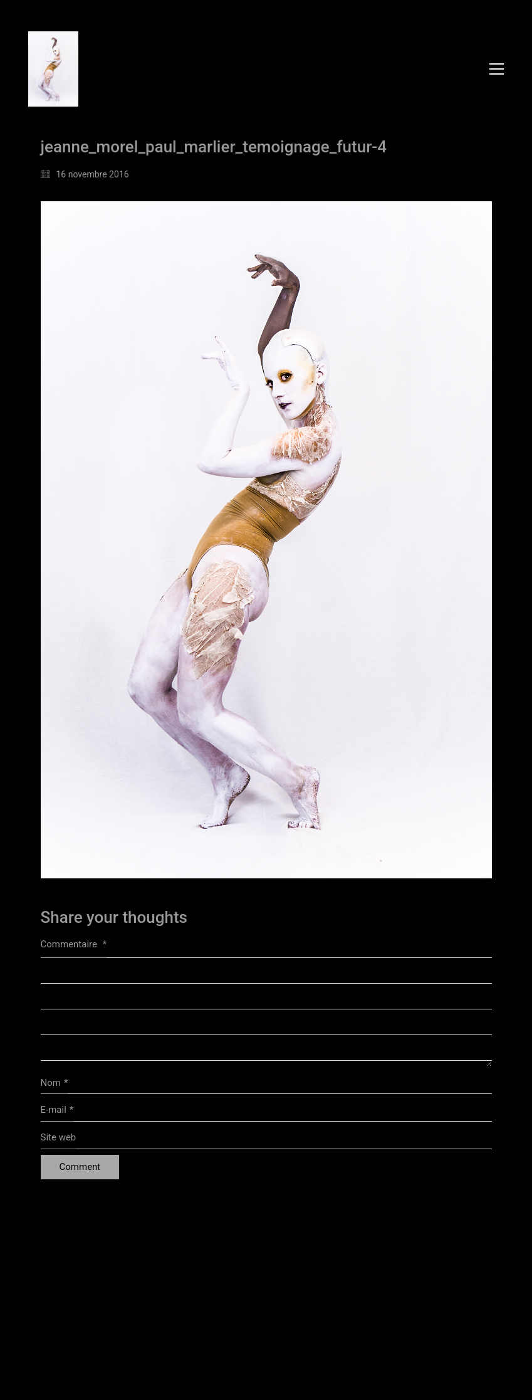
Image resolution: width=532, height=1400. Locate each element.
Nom (54, 1083)
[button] (496, 69)
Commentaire (74, 944)
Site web (58, 1137)
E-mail (57, 1110)
